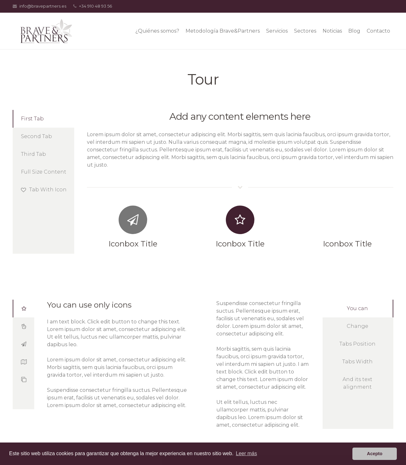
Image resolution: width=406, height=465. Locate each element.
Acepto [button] (375, 453)
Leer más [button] (246, 453)
